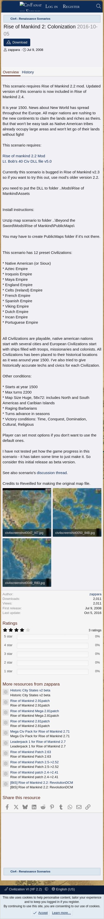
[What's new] (87, 6)
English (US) (63, 889)
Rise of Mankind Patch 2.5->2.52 (34, 762)
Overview (11, 72)
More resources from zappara (31, 684)
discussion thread (52, 472)
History (28, 72)
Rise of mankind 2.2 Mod (24, 156)
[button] (46, 889)
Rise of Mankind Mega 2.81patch (34, 711)
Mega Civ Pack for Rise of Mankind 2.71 (40, 731)
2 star (8, 662)
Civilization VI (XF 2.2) (24, 889)
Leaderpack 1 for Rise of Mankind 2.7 (38, 742)
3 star (8, 654)
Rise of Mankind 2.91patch (30, 701)
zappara (14, 50)
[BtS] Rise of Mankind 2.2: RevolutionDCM (41, 782)
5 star (8, 636)
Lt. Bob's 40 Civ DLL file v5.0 (27, 161)
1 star (8, 671)
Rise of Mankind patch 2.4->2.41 (34, 772)
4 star (8, 645)
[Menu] (12, 7)
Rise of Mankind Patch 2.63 (30, 752)
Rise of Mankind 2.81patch (30, 721)
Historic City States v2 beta (30, 690)
